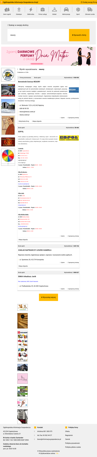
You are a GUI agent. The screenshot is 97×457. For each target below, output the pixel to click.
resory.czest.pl (24, 115)
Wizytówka (23, 121)
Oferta (67, 431)
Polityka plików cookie (73, 447)
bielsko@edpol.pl (22, 226)
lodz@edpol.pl (22, 205)
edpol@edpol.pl (22, 160)
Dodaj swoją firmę (89, 2)
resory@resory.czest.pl (27, 112)
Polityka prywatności (72, 443)
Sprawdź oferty (79, 35)
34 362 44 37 (47, 435)
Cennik (67, 439)
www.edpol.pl (21, 162)
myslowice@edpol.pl (23, 184)
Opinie (63, 117)
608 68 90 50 (24, 108)
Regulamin (69, 435)
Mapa (37, 121)
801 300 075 (47, 431)
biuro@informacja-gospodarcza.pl (49, 439)
